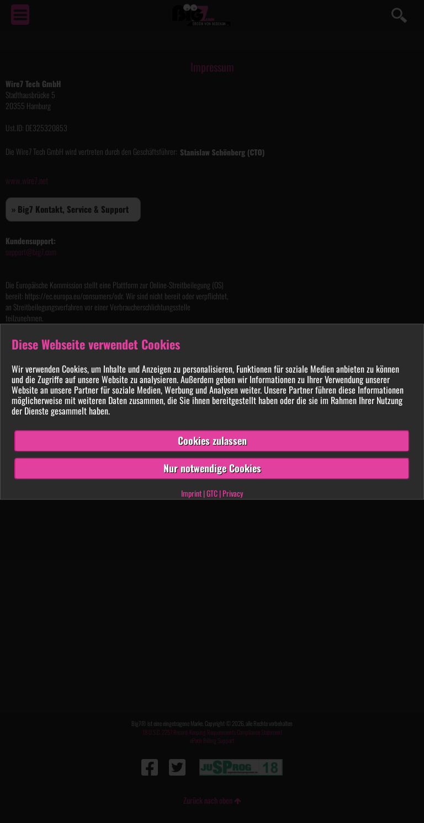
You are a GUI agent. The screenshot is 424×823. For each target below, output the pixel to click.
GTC (212, 493)
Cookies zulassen (212, 441)
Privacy (232, 493)
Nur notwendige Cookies (212, 468)
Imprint (191, 493)
